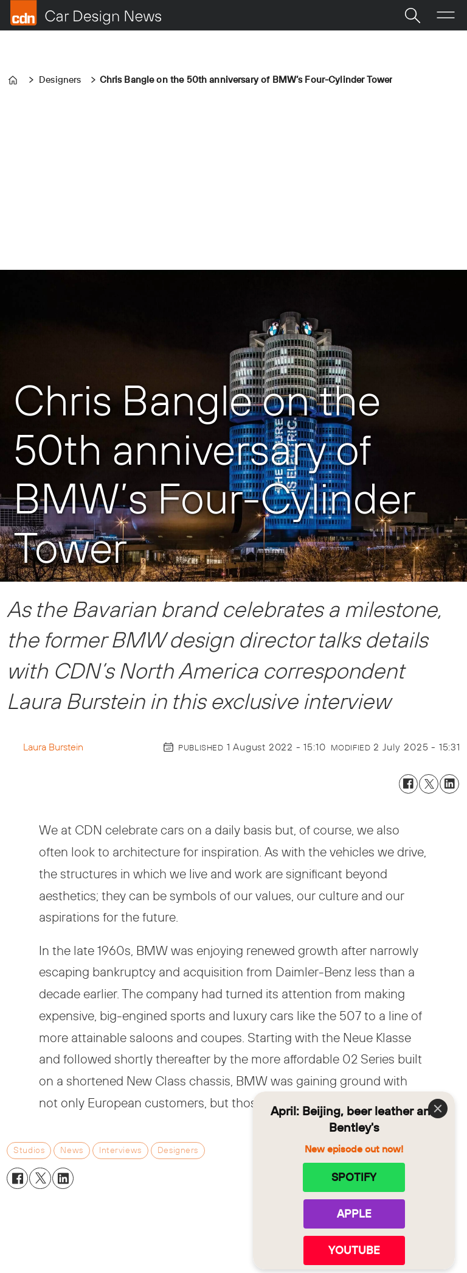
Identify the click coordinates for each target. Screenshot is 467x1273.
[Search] (412, 15)
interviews (120, 1149)
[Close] (438, 1108)
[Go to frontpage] (86, 13)
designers (177, 1149)
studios (28, 1149)
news (71, 1149)
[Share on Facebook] (408, 784)
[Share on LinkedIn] (449, 784)
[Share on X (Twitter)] (428, 784)
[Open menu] (445, 15)
